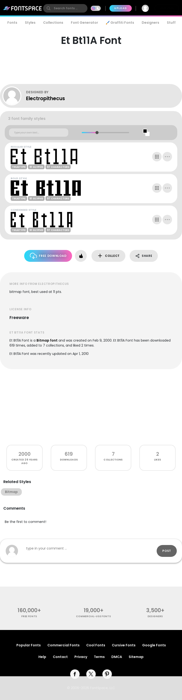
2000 (24, 454)
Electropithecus (45, 98)
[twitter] (91, 674)
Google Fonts (154, 645)
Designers (150, 22)
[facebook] (75, 674)
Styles (30, 22)
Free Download (48, 256)
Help (42, 656)
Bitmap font (47, 340)
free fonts (29, 616)
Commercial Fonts (63, 645)
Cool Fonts (95, 645)
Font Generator (84, 22)
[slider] (97, 132)
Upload (120, 8)
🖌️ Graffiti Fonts (120, 22)
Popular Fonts (28, 645)
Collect (108, 256)
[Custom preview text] (38, 132)
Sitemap (136, 656)
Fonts (12, 22)
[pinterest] (107, 674)
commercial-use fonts (93, 616)
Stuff (171, 22)
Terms (99, 656)
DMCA (116, 656)
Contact (60, 656)
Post (166, 551)
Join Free (167, 8)
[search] (65, 8)
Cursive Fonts (124, 645)
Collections (53, 22)
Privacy (80, 656)
